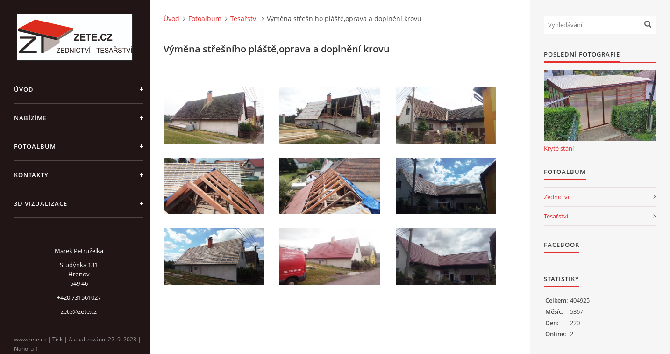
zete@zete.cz (79, 311)
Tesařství (244, 18)
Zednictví (556, 197)
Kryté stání (559, 148)
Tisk (57, 339)
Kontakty (31, 175)
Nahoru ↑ (26, 349)
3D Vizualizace (40, 203)
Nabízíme (30, 118)
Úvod (24, 89)
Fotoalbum (35, 146)
